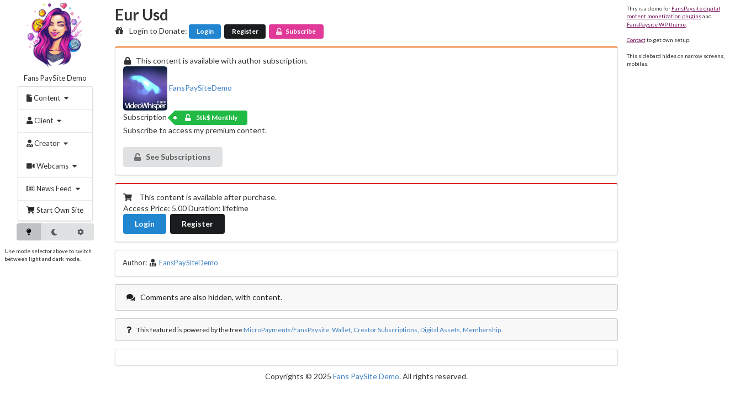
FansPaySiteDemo (177, 87)
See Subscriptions (172, 156)
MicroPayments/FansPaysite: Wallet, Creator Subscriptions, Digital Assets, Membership (372, 330)
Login (205, 31)
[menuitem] (49, 97)
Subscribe (295, 31)
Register (245, 31)
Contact (636, 39)
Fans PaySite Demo (55, 78)
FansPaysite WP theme (656, 24)
